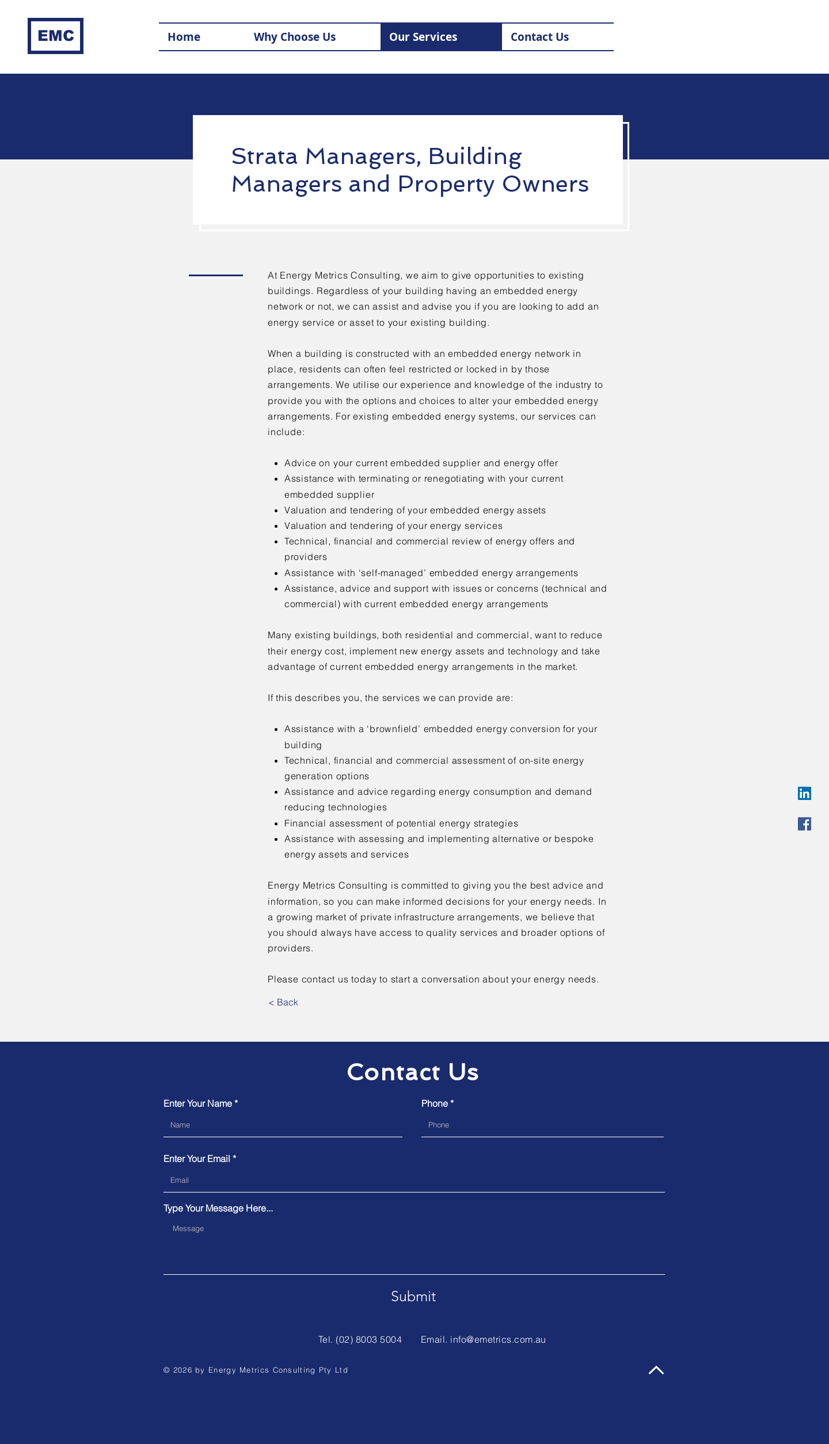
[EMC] (55, 36)
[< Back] (283, 1003)
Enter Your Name (197, 1103)
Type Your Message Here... (218, 1208)
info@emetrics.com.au (498, 1339)
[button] (558, 37)
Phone (434, 1103)
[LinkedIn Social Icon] (804, 793)
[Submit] (413, 1296)
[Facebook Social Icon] (804, 823)
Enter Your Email (196, 1158)
